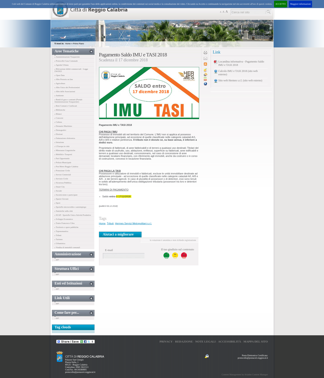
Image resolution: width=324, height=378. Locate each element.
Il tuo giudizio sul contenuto (177, 249)
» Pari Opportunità (62, 158)
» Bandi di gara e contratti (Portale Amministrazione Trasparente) (68, 100)
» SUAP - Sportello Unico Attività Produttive (72, 215)
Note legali (205, 341)
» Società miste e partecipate (66, 195)
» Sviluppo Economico (63, 219)
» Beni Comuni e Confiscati (65, 106)
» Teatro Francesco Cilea (64, 223)
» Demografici (60, 130)
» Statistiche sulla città (63, 211)
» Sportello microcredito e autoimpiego (70, 207)
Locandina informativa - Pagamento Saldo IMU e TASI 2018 (241, 63)
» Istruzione (59, 142)
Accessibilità (229, 341)
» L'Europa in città (62, 146)
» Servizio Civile (61, 179)
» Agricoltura (59, 83)
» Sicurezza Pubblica (62, 183)
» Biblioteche (59, 110)
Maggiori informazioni (300, 4)
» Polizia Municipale (62, 162)
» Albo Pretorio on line (63, 79)
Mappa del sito (255, 341)
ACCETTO (280, 4)
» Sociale (58, 191)
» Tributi (57, 235)
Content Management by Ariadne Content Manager (245, 374)
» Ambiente (59, 95)
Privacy (166, 341)
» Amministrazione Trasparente (67, 57)
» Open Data (59, 75)
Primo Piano (78, 43)
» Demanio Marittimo (63, 126)
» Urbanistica (59, 243)
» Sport (57, 203)
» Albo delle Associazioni (64, 91)
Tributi (110, 223)
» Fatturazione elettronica (64, 138)
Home (68, 43)
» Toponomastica (61, 231)
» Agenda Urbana (61, 65)
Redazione (184, 341)
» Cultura (58, 122)
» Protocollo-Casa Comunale (66, 61)
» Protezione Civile (62, 170)
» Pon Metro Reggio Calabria (66, 166)
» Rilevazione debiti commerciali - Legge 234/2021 (71, 70)
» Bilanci (58, 114)
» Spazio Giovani (61, 199)
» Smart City (59, 187)
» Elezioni (58, 134)
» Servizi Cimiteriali (62, 174)
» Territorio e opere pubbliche (66, 227)
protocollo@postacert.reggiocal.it (80, 372)
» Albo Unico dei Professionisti (67, 87)
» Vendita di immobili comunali (67, 247)
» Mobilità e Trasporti (63, 154)
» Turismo (58, 239)
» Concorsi (58, 118)
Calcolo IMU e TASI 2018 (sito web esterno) (238, 72)
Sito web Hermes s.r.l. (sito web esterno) (240, 80)
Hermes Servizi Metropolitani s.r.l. (133, 223)
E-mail (109, 250)
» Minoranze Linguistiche (64, 150)
